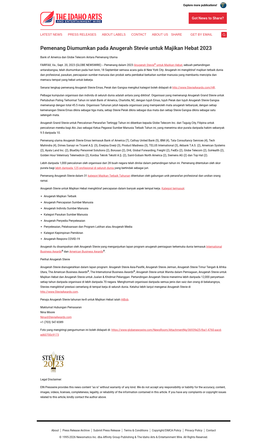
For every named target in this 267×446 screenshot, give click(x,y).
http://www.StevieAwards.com (59, 291)
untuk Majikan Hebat (169, 65)
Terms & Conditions (136, 430)
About (55, 430)
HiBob (124, 299)
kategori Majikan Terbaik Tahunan (109, 175)
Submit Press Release (106, 430)
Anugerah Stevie (144, 65)
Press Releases (82, 34)
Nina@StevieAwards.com (56, 317)
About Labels (114, 34)
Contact (138, 34)
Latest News (51, 34)
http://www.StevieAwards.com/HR (193, 87)
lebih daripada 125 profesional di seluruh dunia (85, 168)
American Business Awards (86, 251)
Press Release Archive (76, 430)
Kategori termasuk (173, 188)
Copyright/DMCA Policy (166, 430)
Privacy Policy (193, 430)
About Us (160, 34)
